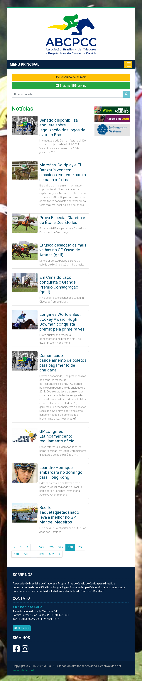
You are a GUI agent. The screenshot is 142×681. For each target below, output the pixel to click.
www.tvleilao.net (23, 670)
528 (70, 547)
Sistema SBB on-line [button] (71, 85)
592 (51, 554)
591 (41, 554)
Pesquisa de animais (71, 77)
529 (79, 547)
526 (51, 547)
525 (41, 547)
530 (16, 554)
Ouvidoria (21, 628)
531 (25, 554)
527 (60, 547)
